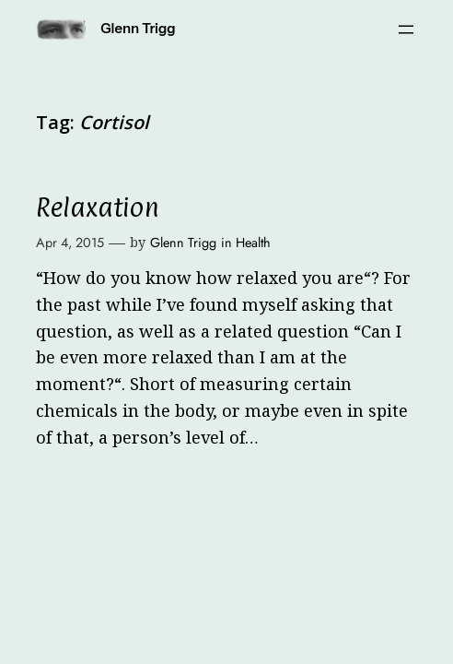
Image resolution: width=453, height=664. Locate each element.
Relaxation (97, 207)
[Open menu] (406, 29)
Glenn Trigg (137, 28)
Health (253, 242)
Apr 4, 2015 (70, 242)
